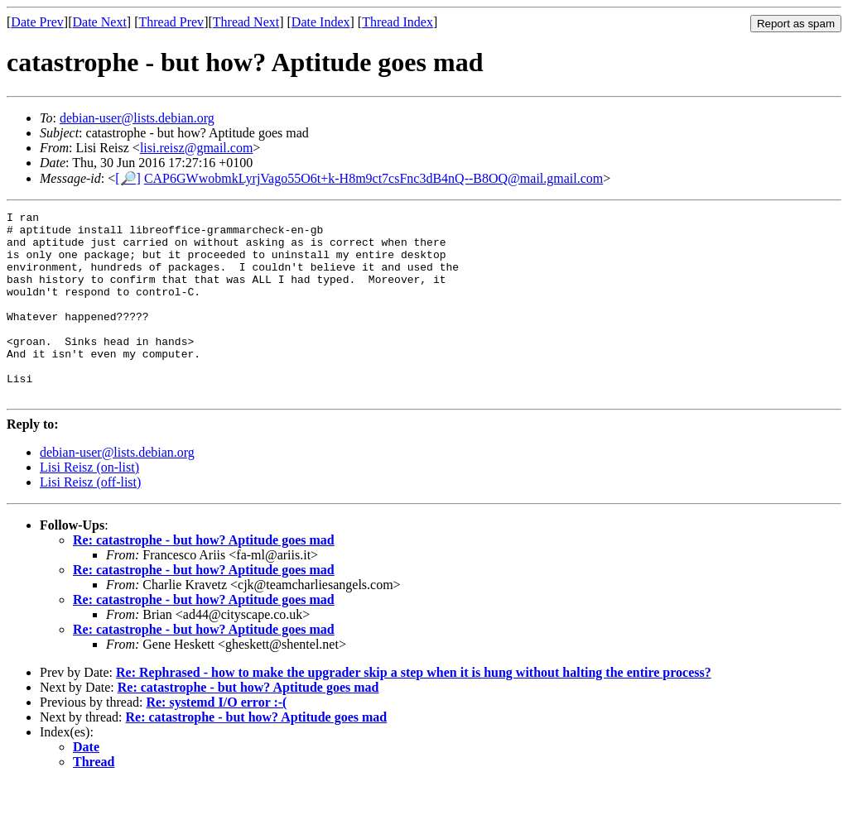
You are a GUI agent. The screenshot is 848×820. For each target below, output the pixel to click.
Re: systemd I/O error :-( (216, 739)
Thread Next (246, 22)
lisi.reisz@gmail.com (196, 148)
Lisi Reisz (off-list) (90, 519)
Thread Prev (171, 22)
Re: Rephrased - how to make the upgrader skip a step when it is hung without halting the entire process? (413, 710)
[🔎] (128, 178)
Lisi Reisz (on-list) (89, 504)
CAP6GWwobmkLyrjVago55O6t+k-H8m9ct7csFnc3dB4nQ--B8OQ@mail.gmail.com (373, 178)
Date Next (100, 22)
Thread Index (397, 22)
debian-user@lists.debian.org (137, 118)
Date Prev (37, 22)
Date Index (321, 22)
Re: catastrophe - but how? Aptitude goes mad (204, 577)
